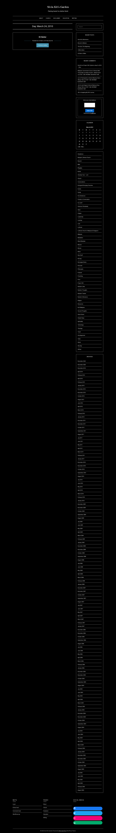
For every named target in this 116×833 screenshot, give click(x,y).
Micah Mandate (81, 241)
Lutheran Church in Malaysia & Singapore (88, 230)
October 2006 (81, 636)
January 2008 (81, 584)
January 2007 (81, 626)
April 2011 (80, 448)
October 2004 (81, 720)
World (79, 342)
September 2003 (82, 765)
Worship (80, 346)
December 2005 (82, 671)
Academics (80, 154)
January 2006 (81, 668)
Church (48, 18)
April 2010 (80, 490)
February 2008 (81, 581)
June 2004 (80, 734)
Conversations (81, 182)
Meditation (80, 237)
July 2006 (80, 647)
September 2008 (82, 556)
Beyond (79, 161)
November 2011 (82, 424)
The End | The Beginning (84, 46)
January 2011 (81, 459)
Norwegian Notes (82, 262)
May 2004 (80, 738)
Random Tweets (82, 293)
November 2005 (82, 675)
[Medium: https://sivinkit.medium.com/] (87, 823)
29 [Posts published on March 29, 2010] (79, 144)
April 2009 (80, 532)
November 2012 (82, 392)
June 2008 (80, 567)
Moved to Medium (82, 43)
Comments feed (17, 811)
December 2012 (82, 389)
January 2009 (81, 542)
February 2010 (81, 497)
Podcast (80, 272)
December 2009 (82, 504)
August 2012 (81, 399)
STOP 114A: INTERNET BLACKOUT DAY (89, 74)
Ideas (79, 210)
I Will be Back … (81, 50)
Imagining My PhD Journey (87, 92)
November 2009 (82, 507)
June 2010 (80, 483)
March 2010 (81, 493)
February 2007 (81, 622)
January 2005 (81, 710)
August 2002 (81, 790)
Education (66, 18)
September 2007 (82, 598)
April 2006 (80, 657)
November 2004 (82, 717)
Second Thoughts (82, 311)
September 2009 (82, 514)
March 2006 (81, 661)
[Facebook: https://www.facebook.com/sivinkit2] (87, 808)
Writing (74, 18)
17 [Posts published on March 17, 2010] (86, 138)
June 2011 (80, 441)
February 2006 (81, 664)
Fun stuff (80, 203)
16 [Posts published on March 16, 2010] (82, 138)
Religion (80, 300)
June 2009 (80, 525)
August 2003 (81, 769)
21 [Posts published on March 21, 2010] (100, 138)
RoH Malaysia (81, 307)
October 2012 (81, 396)
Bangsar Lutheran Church (84, 157)
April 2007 (80, 615)
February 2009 (81, 539)
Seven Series (81, 314)
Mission (80, 244)
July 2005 (80, 689)
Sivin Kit (51, 40)
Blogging (80, 168)
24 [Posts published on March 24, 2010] (86, 141)
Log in (14, 804)
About (41, 18)
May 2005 (80, 696)
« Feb (79, 146)
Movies (79, 248)
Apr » (82, 146)
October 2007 (81, 595)
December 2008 (82, 546)
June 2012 (80, 403)
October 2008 (81, 553)
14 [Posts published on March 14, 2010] (100, 135)
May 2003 (80, 779)
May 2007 (80, 612)
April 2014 (80, 371)
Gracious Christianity (83, 206)
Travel (79, 332)
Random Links (81, 286)
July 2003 (80, 772)
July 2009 (80, 521)
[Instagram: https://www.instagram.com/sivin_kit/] (87, 818)
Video (79, 339)
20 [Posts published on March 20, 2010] (96, 138)
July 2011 (80, 438)
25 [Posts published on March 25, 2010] (89, 141)
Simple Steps (81, 318)
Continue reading (42, 45)
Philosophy (80, 269)
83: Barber (42, 36)
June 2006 (80, 650)
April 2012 (80, 406)
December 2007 (82, 588)
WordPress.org (16, 814)
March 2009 (81, 535)
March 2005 (81, 703)
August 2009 (81, 518)
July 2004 (80, 731)
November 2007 (82, 591)
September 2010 (82, 472)
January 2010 (81, 500)
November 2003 (82, 758)
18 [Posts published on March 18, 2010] (89, 138)
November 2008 (82, 549)
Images (79, 213)
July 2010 (80, 479)
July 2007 (80, 605)
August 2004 (81, 727)
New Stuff (80, 255)
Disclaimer (56, 18)
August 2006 (81, 643)
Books (79, 171)
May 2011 (80, 445)
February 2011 (81, 455)
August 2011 (81, 434)
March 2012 (81, 410)
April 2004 (80, 741)
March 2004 (81, 745)
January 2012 (81, 417)
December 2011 (82, 420)
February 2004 (81, 748)
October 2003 (81, 762)
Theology (80, 328)
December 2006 (82, 629)
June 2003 (80, 776)
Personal (80, 265)
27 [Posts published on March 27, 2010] (96, 141)
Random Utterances (83, 297)
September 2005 (82, 682)
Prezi (79, 279)
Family (79, 192)
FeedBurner (93, 113)
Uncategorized (81, 335)
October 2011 (81, 427)
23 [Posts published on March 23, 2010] (82, 141)
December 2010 (82, 462)
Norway (80, 258)
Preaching (80, 276)
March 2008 (81, 577)
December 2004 (82, 713)
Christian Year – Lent (83, 175)
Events (79, 189)
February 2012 (81, 413)
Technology (81, 325)
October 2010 (81, 469)
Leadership (80, 217)
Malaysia (80, 234)
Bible (79, 164)
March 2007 (81, 619)
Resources (80, 304)
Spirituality (80, 321)
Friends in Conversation (84, 199)
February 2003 (81, 786)
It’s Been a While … (82, 53)
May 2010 (80, 486)
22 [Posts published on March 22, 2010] (79, 141)
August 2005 (81, 685)
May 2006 (80, 654)
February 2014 (81, 375)
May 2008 (80, 570)
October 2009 (81, 511)
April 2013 (80, 378)
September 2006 (82, 640)
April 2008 (80, 574)
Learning (80, 220)
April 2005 (80, 699)
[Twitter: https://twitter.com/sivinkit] (87, 813)
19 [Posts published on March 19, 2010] (93, 138)
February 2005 (81, 706)
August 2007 (81, 601)
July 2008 (80, 563)
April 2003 (80, 783)
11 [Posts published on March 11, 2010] (89, 135)
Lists (79, 223)
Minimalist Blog (62, 830)
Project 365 (80, 283)
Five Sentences (81, 196)
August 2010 (81, 476)
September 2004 (82, 724)
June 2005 (80, 692)
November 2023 (82, 361)
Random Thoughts (82, 290)
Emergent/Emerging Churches (85, 185)
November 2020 (82, 364)
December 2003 (82, 755)
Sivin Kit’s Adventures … (83, 39)
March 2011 (81, 452)
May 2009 (80, 528)
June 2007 (80, 608)
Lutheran (80, 227)
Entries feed (16, 807)
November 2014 (82, 368)
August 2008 (81, 560)
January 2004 (81, 751)
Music (79, 251)
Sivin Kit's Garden (58, 6)
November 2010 (82, 466)
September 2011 (82, 431)
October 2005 (81, 678)
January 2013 (81, 385)
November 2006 (82, 633)
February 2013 (81, 382)
